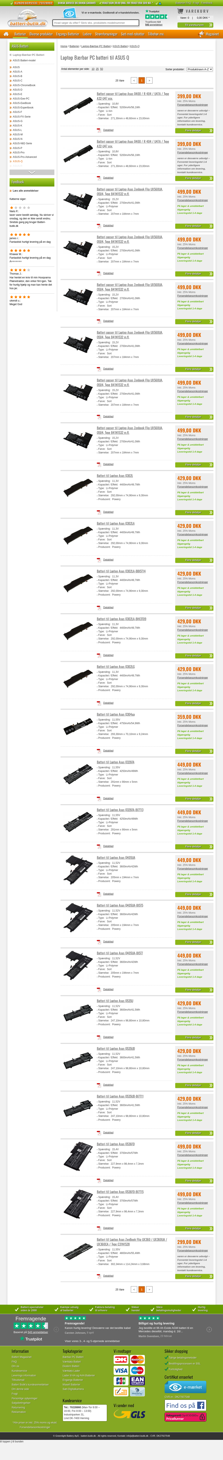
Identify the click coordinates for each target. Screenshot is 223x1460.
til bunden (18, 1441)
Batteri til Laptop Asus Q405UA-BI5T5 (120, 905)
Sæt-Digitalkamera (73, 1389)
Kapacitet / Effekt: (108, 107)
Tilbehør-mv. (156, 33)
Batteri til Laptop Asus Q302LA (116, 523)
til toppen (5, 1441)
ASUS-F (17, 112)
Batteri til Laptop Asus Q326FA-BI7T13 (120, 809)
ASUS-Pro (18, 152)
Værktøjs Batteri (72, 1361)
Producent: (104, 499)
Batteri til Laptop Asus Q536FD (116, 1144)
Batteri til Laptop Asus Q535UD (116, 1048)
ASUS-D (17, 89)
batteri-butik (87, 1436)
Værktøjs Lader (71, 1370)
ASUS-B (17, 76)
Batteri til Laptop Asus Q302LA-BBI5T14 (121, 571)
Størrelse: (103, 118)
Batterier (20, 33)
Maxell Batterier (71, 1384)
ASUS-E (17, 94)
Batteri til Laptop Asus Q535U (115, 1000)
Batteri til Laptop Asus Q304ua (116, 714)
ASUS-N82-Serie (22, 143)
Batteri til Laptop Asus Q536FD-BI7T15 (120, 1191)
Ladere (87, 33)
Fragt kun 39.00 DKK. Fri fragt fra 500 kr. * (127, 3)
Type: (101, 110)
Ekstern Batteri (71, 1366)
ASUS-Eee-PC (21, 98)
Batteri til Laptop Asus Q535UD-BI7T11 (120, 1096)
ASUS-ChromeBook (24, 85)
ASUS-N (17, 138)
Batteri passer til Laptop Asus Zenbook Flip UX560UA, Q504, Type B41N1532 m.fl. (130, 191)
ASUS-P (17, 148)
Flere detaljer (193, 130)
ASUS (16, 67)
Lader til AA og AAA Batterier (79, 1375)
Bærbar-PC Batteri (73, 1357)
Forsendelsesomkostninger (192, 104)
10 (93, 68)
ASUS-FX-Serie (22, 116)
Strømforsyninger (106, 33)
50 (101, 68)
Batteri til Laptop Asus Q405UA (116, 857)
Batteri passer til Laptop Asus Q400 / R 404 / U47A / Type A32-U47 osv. (133, 96)
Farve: (102, 114)
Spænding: (104, 103)
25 (97, 68)
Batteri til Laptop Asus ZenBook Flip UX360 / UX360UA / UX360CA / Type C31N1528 (132, 1242)
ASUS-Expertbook (23, 107)
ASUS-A (17, 71)
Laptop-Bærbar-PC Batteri (28, 54)
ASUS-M (18, 134)
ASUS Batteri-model (24, 60)
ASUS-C (17, 80)
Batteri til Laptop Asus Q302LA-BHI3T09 (121, 618)
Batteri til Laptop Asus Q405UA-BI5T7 (120, 953)
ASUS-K (17, 125)
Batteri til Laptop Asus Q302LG (116, 666)
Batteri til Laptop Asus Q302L (115, 475)
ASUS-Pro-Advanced (25, 157)
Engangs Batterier (67, 33)
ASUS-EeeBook (22, 103)
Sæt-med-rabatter (132, 33)
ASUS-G (18, 121)
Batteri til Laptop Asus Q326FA (115, 762)
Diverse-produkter (41, 33)
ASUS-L (17, 130)
